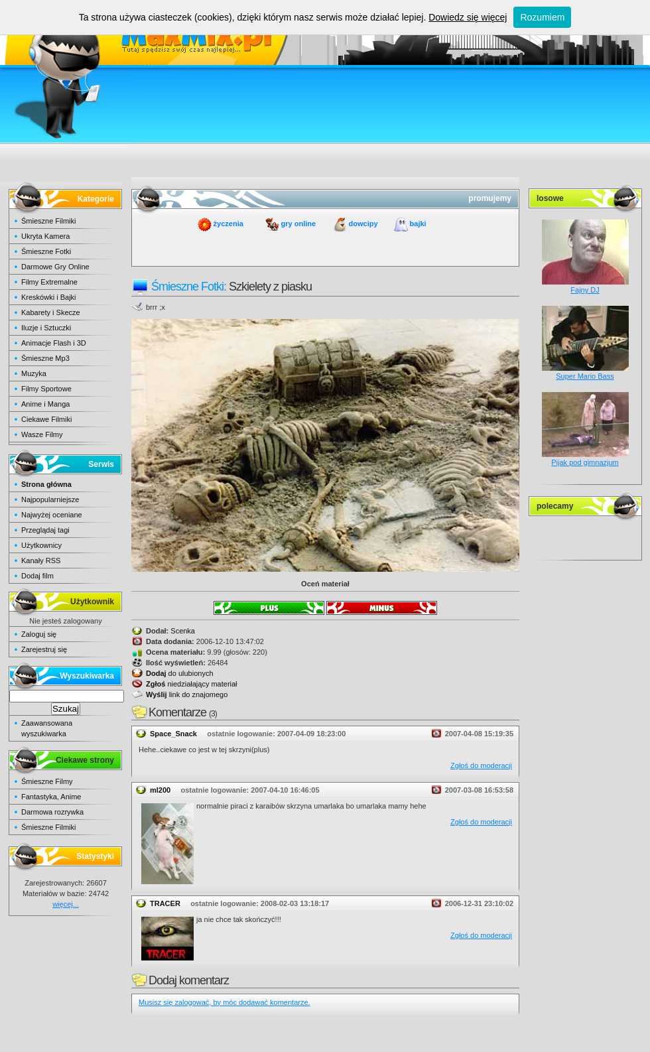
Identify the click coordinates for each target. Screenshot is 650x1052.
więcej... (65, 904)
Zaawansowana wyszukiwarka (46, 728)
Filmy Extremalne (49, 282)
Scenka (182, 631)
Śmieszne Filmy (47, 781)
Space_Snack (173, 734)
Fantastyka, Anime (51, 797)
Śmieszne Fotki (46, 251)
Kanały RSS (40, 560)
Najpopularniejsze (50, 499)
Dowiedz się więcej (467, 17)
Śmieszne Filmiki (48, 221)
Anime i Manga (45, 404)
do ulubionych (180, 673)
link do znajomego (187, 694)
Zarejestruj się (44, 649)
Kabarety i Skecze (50, 312)
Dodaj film (37, 576)
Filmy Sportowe (46, 389)
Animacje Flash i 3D (53, 343)
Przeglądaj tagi (45, 530)
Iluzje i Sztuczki (46, 328)
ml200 (160, 790)
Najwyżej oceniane (51, 515)
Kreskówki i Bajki (48, 297)
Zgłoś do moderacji (481, 765)
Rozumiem (542, 17)
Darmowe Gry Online (55, 267)
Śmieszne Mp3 (45, 358)
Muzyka (33, 373)
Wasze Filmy (42, 434)
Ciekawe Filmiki (46, 419)
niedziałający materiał (191, 684)
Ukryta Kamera (45, 236)
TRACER (165, 903)
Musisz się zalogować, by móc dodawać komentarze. (224, 1002)
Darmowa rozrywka (52, 812)
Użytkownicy (41, 545)
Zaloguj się (38, 634)
